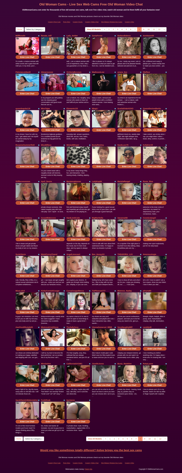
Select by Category (34, 29)
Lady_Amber (72, 36)
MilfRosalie (20, 36)
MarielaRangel (124, 181)
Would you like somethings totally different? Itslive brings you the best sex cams (91, 450)
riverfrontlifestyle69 (24, 327)
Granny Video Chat (92, 22)
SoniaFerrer (97, 36)
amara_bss (122, 72)
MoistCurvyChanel (49, 254)
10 (149, 29)
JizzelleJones (98, 364)
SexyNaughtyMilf (125, 327)
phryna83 (147, 291)
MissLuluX (20, 291)
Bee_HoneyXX (98, 254)
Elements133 (72, 108)
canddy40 (147, 327)
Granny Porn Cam (54, 22)
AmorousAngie (149, 254)
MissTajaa (45, 108)
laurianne (71, 400)
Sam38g (19, 364)
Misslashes (46, 364)
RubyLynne (148, 364)
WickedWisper (73, 145)
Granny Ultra (129, 22)
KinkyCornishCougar (50, 291)
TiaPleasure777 (98, 291)
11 (154, 29)
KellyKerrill (148, 145)
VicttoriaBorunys (74, 72)
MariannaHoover (74, 181)
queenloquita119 (23, 108)
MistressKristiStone (49, 327)
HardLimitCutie (73, 218)
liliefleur (146, 72)
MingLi (95, 108)
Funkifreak (45, 400)
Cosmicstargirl (149, 218)
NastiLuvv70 (123, 145)
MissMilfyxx (46, 145)
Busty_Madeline (125, 364)
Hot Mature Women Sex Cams (111, 22)
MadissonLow (98, 72)
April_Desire (46, 181)
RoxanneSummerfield (25, 145)
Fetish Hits (88, 469)
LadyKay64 (97, 181)
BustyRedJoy (98, 145)
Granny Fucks (77, 22)
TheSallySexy (72, 327)
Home (19, 29)
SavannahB (123, 218)
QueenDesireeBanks (152, 108)
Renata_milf (46, 36)
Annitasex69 (148, 36)
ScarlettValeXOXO (125, 108)
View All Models (94, 29)
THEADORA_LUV (125, 254)
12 (159, 29)
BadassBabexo (124, 36)
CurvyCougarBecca (75, 291)
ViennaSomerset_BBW (102, 327)
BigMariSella (97, 218)
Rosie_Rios (148, 181)
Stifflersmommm (23, 181)
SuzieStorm (21, 254)
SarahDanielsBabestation (27, 400)
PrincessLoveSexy (24, 218)
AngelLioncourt (73, 254)
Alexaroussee (47, 72)
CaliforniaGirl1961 (74, 364)
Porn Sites (66, 22)
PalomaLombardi (23, 72)
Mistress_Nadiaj (125, 291)
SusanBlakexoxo (48, 218)
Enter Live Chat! (27, 57)
